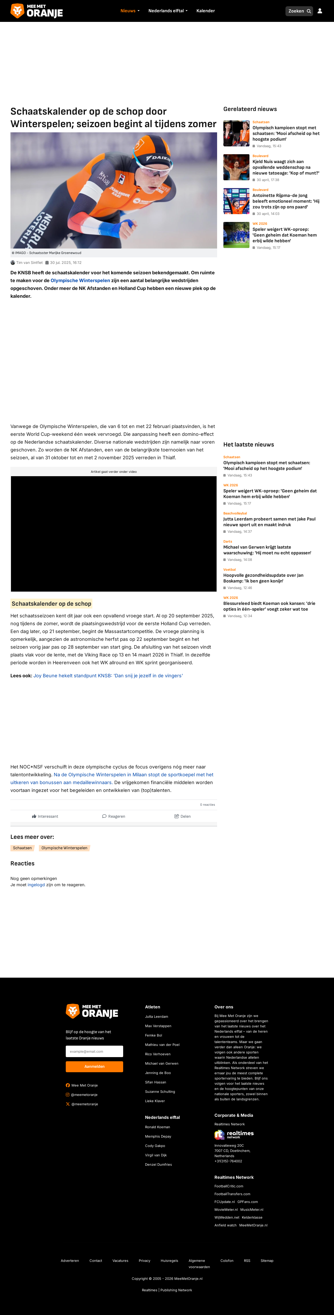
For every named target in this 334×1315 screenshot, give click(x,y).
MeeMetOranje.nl (253, 1225)
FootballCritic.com (228, 1186)
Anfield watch (225, 1225)
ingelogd (36, 884)
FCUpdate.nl (224, 1202)
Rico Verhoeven (158, 1054)
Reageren (113, 815)
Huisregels (169, 1260)
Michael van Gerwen (161, 1063)
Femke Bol (153, 1035)
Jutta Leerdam (156, 1016)
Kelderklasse (252, 1217)
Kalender (205, 11)
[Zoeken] (294, 11)
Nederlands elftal (166, 11)
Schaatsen (22, 848)
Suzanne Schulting (160, 1091)
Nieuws (128, 11)
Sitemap (267, 1260)
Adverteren (70, 1260)
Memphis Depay (158, 1136)
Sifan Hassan (155, 1082)
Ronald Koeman (157, 1127)
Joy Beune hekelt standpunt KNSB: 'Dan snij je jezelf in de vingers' (108, 675)
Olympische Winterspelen (80, 280)
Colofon (227, 1260)
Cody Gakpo (155, 1146)
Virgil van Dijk (156, 1155)
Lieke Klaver (155, 1101)
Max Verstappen (158, 1026)
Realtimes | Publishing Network (167, 1290)
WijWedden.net (226, 1217)
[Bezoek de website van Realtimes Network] (234, 1134)
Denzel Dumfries (158, 1164)
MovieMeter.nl (226, 1209)
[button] (137, 11)
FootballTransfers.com (232, 1194)
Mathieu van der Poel (162, 1045)
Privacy (144, 1260)
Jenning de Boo (158, 1073)
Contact (96, 1260)
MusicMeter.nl (251, 1209)
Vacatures (120, 1260)
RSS (247, 1260)
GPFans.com (247, 1202)
